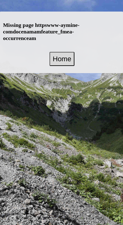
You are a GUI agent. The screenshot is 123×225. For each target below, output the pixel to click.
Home (62, 59)
